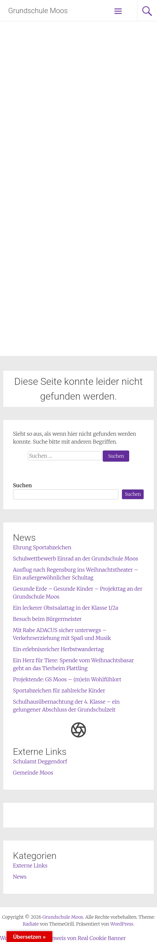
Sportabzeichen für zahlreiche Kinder (59, 690)
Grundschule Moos (38, 11)
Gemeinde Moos (33, 772)
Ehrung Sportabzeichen (42, 547)
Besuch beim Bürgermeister (47, 619)
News (20, 876)
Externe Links (30, 865)
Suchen (22, 485)
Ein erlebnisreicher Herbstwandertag (58, 649)
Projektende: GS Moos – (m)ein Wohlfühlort (67, 679)
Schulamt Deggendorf (40, 761)
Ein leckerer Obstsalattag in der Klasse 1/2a (65, 607)
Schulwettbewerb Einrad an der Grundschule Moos (75, 558)
